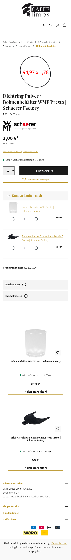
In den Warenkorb (44, 170)
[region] (35, 71)
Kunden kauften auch (27, 195)
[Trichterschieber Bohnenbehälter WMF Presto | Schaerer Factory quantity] (24, 248)
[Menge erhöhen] (36, 219)
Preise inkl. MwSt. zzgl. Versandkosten (20, 151)
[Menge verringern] (13, 219)
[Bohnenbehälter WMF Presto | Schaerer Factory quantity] (24, 219)
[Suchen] (43, 25)
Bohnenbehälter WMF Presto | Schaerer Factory (36, 361)
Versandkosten (59, 543)
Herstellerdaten (16, 296)
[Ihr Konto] (57, 25)
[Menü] (6, 25)
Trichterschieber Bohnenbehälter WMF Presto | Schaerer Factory (36, 439)
